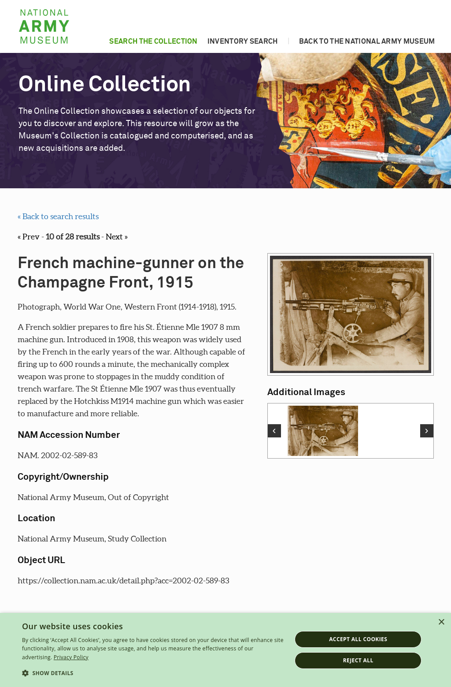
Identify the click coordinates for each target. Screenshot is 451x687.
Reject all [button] (358, 660)
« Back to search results (58, 216)
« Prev (29, 236)
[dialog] (225, 650)
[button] (153, 673)
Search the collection (153, 41)
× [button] (441, 622)
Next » (117, 236)
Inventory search (242, 41)
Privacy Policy (71, 657)
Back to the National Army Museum (367, 41)
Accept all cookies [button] (358, 639)
